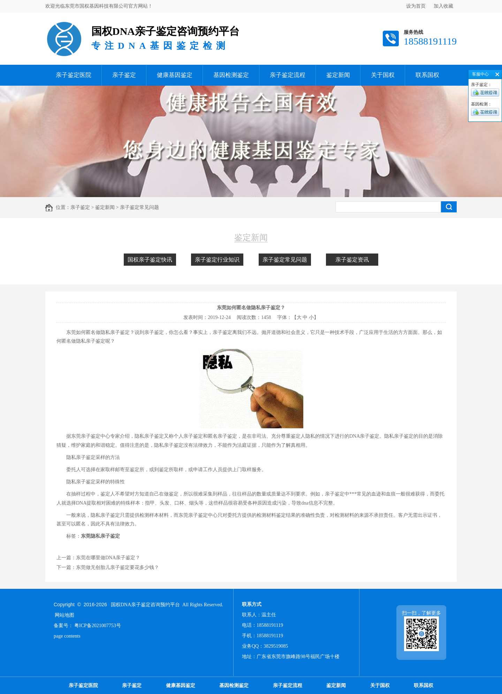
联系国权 (427, 75)
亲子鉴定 (124, 75)
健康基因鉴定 (174, 75)
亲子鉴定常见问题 (285, 260)
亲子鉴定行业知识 (217, 260)
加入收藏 (443, 6)
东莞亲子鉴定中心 (90, 436)
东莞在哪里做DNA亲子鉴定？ (108, 557)
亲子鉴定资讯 (352, 260)
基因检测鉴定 (231, 75)
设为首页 (416, 6)
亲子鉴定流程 (287, 75)
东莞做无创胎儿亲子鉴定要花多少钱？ (117, 567)
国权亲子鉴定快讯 (150, 260)
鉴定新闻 (338, 75)
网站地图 (64, 615)
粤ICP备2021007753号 (97, 625)
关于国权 (383, 75)
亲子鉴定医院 (73, 75)
